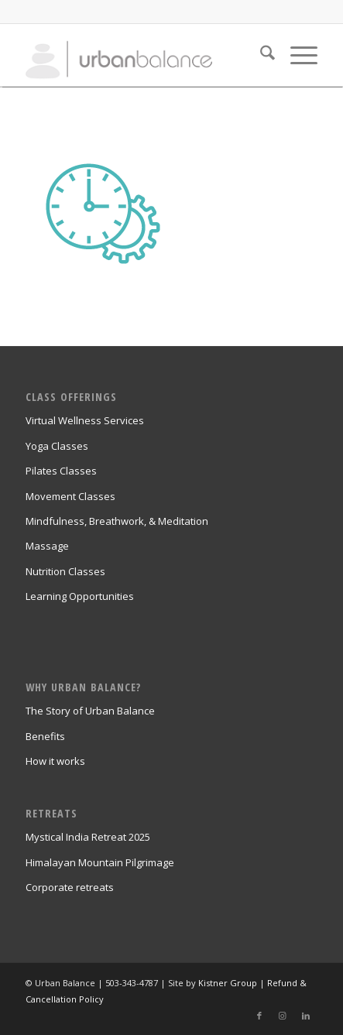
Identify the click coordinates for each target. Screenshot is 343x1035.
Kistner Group (227, 983)
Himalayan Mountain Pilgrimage (100, 862)
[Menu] (296, 55)
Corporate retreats (70, 887)
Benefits (45, 736)
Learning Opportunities (80, 596)
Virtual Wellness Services (85, 420)
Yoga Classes (57, 446)
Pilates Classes (61, 471)
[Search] (260, 55)
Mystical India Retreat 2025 (88, 837)
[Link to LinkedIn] (305, 1015)
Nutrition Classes (65, 571)
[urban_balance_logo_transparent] (142, 55)
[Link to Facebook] (259, 1015)
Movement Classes (70, 496)
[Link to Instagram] (282, 1015)
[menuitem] (260, 55)
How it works (55, 761)
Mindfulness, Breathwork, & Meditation (117, 521)
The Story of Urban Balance (90, 711)
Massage (47, 546)
